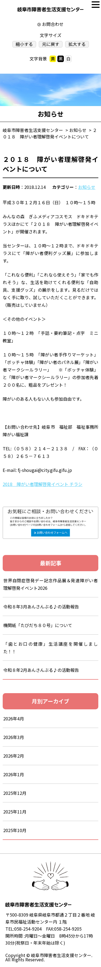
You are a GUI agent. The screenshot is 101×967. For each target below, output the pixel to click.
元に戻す (50, 44)
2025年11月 (14, 811)
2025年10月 (14, 830)
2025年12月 (14, 793)
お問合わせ (53, 24)
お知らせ (86, 187)
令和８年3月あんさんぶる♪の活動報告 (45, 606)
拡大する (77, 44)
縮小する (24, 44)
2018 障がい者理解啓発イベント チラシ (42, 484)
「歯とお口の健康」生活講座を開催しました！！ (50, 648)
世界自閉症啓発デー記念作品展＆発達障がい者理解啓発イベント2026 (50, 584)
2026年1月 (13, 774)
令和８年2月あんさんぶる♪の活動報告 (41, 670)
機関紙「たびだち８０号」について (37, 625)
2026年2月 (13, 756)
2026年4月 (13, 718)
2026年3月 (13, 737)
